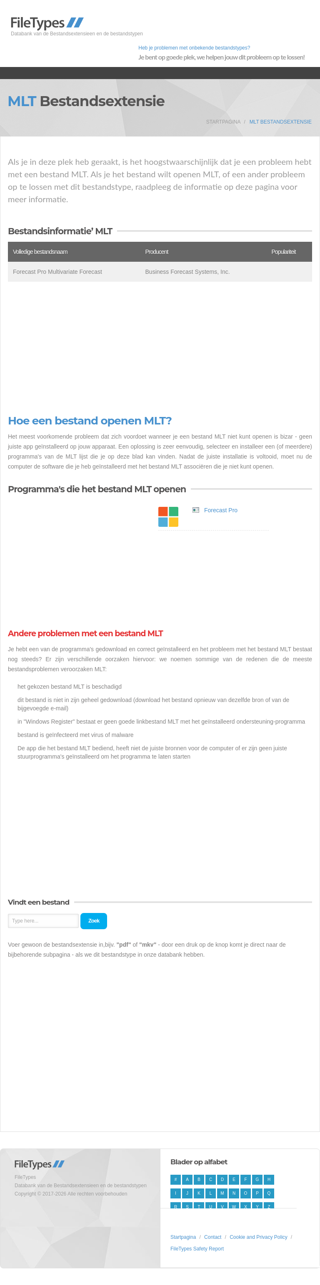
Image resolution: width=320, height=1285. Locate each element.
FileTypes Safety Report (197, 1249)
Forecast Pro (221, 510)
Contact (212, 1237)
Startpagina (223, 122)
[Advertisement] (160, 348)
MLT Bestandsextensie (281, 122)
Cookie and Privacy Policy (259, 1237)
